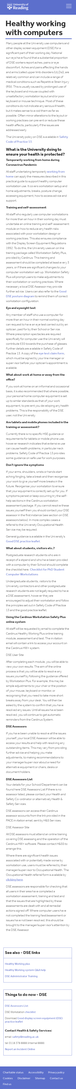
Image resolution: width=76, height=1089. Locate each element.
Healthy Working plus (17, 964)
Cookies (8, 1078)
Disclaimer (24, 1078)
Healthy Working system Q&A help (25, 970)
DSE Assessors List (16, 1006)
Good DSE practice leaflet (23, 541)
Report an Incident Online (20, 1049)
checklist (30, 1012)
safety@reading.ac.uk (25, 1037)
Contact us (56, 1078)
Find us (7, 1084)
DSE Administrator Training (21, 976)
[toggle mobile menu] (69, 6)
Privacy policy (56, 1072)
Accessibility (36, 1072)
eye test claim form (51, 353)
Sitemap (40, 1078)
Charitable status (13, 1072)
